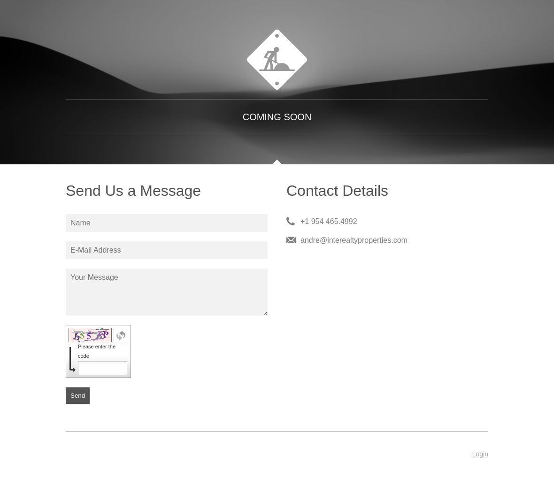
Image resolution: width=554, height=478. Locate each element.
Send (77, 395)
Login (480, 454)
